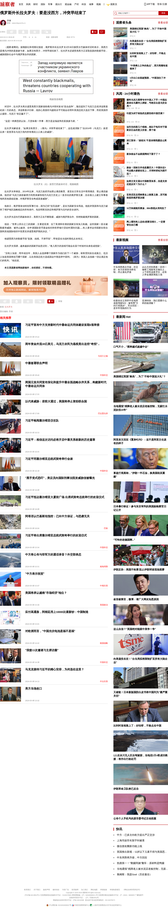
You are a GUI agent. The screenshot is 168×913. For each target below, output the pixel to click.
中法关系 (104, 681)
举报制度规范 (115, 890)
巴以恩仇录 (103, 413)
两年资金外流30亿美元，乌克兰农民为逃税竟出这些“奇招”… (62, 344)
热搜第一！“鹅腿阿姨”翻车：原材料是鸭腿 (140, 863)
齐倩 (9, 21)
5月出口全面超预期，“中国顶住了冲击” (147, 79)
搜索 (163, 13)
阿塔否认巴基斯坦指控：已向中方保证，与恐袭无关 (57, 516)
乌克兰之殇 (103, 356)
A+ (36, 37)
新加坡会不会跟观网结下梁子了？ (143, 154)
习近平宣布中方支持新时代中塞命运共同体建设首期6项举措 (62, 325)
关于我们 (37, 890)
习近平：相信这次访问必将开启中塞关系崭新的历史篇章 (60, 439)
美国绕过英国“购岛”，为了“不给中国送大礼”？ (148, 30)
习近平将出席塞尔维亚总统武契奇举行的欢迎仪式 (56, 535)
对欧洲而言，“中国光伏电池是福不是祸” (50, 631)
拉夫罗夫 (8, 307)
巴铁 (106, 528)
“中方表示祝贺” (34, 573)
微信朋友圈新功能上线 (129, 846)
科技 (84, 4)
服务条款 (56, 890)
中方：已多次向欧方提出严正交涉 (136, 834)
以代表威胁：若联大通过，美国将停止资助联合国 (56, 401)
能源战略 (104, 643)
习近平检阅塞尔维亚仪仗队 (42, 420)
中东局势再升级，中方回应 (132, 857)
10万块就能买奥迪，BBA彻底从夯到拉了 (146, 208)
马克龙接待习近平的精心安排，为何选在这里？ (54, 669)
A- (29, 37)
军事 (50, 4)
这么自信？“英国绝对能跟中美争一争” (134, 629)
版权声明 (46, 890)
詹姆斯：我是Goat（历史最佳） (134, 874)
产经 (76, 4)
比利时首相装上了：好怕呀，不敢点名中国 (148, 55)
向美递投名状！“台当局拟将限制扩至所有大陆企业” (148, 42)
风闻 (28, 4)
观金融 (68, 4)
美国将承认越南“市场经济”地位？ (46, 592)
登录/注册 (162, 4)
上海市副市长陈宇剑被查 (131, 840)
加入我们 (84, 890)
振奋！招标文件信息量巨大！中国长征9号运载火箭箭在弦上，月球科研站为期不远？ (147, 170)
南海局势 (104, 566)
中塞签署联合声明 (36, 363)
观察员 (112, 4)
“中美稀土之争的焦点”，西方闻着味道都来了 (149, 67)
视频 (98, 4)
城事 (91, 4)
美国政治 (104, 605)
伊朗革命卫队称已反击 (126, 788)
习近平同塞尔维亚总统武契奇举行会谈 (49, 458)
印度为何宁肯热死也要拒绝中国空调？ (146, 113)
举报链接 (103, 890)
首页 (21, 4)
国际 (43, 4)
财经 (35, 4)
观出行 (58, 4)
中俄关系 (104, 586)
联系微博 (75, 890)
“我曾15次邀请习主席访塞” (42, 650)
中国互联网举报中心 (81, 905)
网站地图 (94, 890)
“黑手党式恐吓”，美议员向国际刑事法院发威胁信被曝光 (60, 478)
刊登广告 (65, 890)
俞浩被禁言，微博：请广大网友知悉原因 (136, 599)
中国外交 (104, 375)
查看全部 (163, 22)
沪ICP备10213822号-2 (32, 895)
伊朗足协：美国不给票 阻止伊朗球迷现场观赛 (138, 569)
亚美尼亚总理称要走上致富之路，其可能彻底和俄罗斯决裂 (147, 196)
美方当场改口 (33, 688)
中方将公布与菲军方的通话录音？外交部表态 (53, 554)
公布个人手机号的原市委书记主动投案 (134, 818)
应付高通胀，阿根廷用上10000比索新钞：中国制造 (56, 612)
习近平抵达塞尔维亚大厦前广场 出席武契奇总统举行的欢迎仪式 (64, 497)
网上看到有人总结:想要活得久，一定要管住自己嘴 (146, 223)
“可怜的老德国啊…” (124, 539)
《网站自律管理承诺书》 (132, 890)
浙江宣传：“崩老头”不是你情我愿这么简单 (147, 142)
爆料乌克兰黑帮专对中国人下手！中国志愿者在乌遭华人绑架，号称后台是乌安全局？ (147, 102)
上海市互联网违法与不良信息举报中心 (106, 905)
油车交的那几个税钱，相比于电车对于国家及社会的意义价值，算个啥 (147, 128)
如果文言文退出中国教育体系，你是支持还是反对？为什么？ (147, 183)
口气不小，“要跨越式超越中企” (130, 346)
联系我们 (27, 890)
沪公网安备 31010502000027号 (58, 905)
